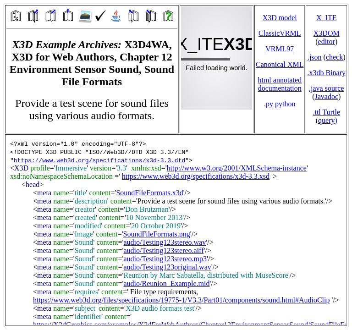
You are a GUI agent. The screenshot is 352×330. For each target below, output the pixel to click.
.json (315, 57)
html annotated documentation (280, 84)
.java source (326, 88)
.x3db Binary (326, 73)
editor (326, 41)
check (334, 57)
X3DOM (327, 33)
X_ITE (326, 18)
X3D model (280, 18)
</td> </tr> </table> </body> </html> (176, 230)
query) (327, 120)
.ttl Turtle (326, 112)
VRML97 (279, 49)
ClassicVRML (279, 33)
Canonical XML (279, 64)
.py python (279, 104)
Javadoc (326, 96)
